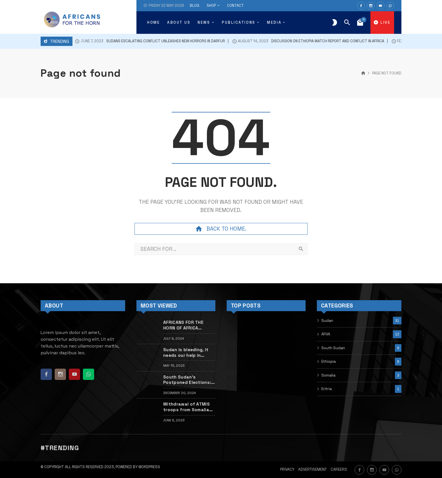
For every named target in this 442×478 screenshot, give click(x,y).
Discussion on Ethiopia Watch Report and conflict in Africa (303, 41)
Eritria (326, 388)
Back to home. (221, 228)
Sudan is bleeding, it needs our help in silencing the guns (185, 352)
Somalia (328, 375)
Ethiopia (328, 361)
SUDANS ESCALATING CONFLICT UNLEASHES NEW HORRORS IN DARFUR (144, 41)
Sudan (327, 320)
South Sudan (333, 348)
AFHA (325, 334)
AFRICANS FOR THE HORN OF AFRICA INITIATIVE (183, 325)
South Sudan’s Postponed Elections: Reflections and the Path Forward (187, 380)
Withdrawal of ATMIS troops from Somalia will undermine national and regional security (188, 407)
